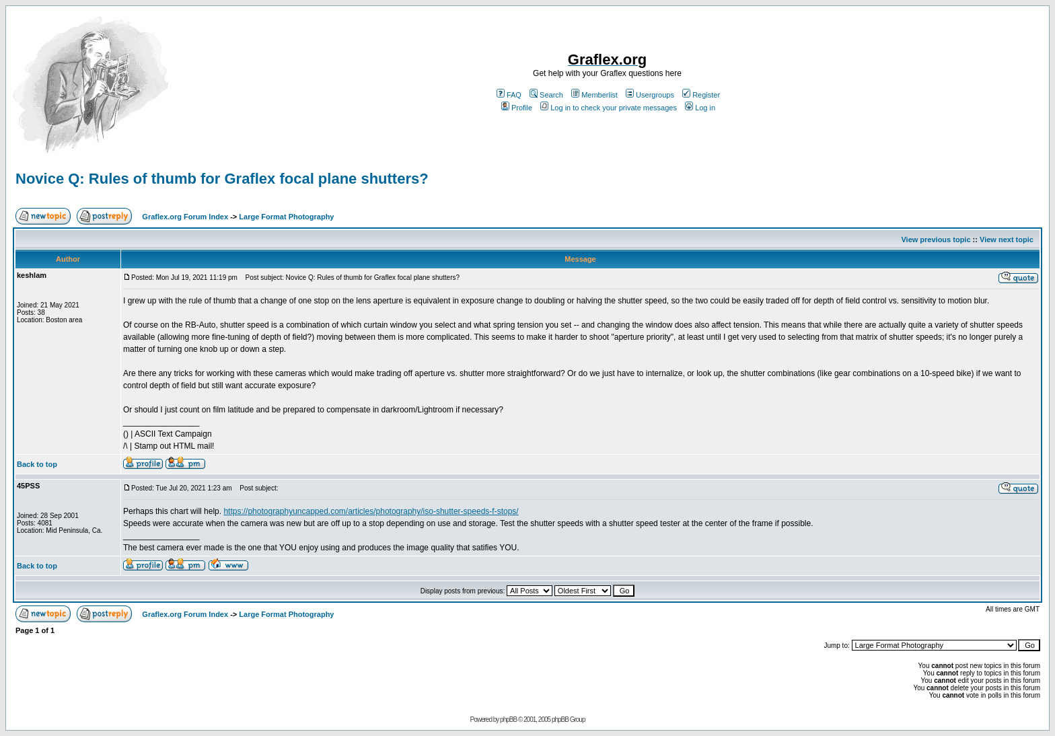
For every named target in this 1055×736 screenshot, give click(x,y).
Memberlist (594, 95)
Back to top (37, 464)
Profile (516, 108)
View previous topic (935, 239)
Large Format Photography (286, 217)
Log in (700, 108)
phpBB (508, 719)
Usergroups (650, 95)
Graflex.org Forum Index (185, 217)
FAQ (509, 95)
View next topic (1006, 239)
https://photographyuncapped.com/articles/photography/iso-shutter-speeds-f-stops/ (370, 511)
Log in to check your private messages (608, 108)
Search (546, 95)
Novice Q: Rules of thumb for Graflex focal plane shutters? (222, 178)
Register (701, 95)
